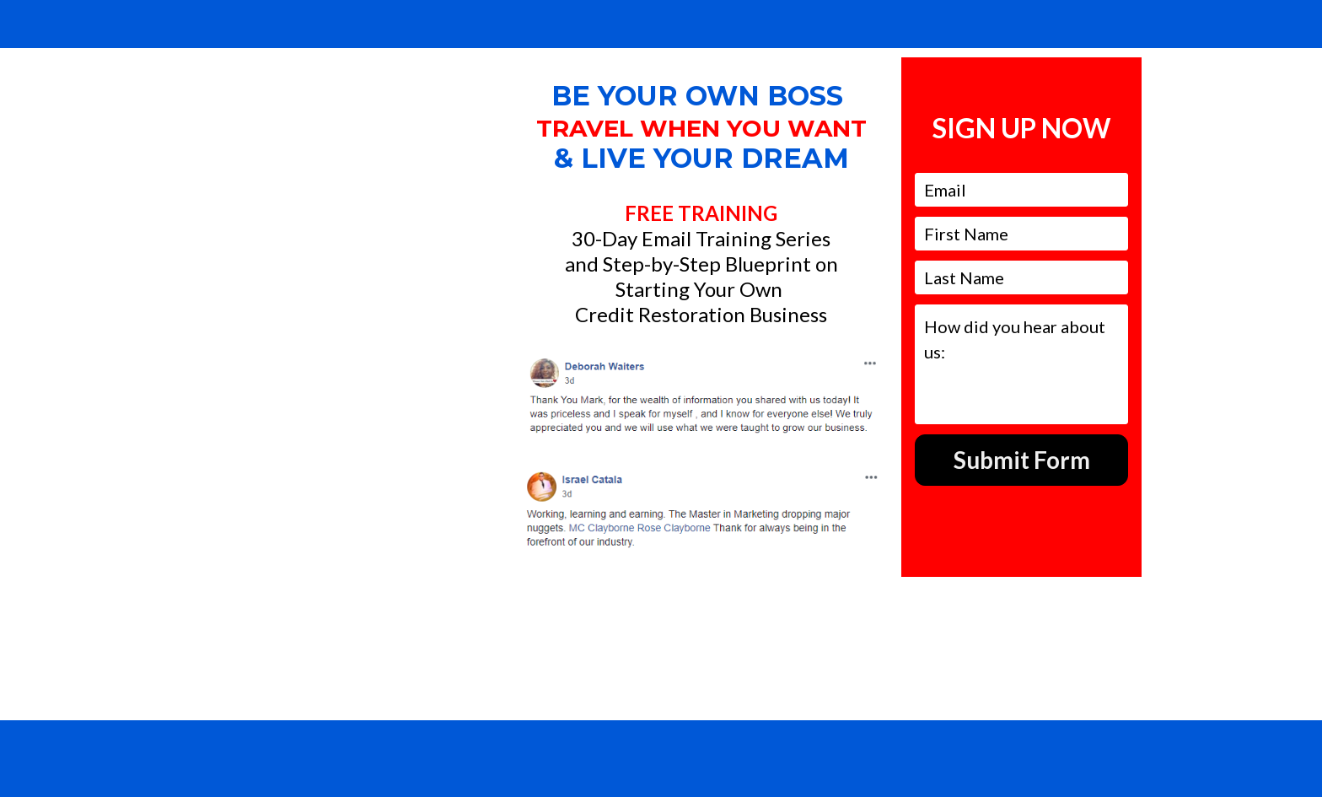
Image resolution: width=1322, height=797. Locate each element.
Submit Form (1022, 459)
